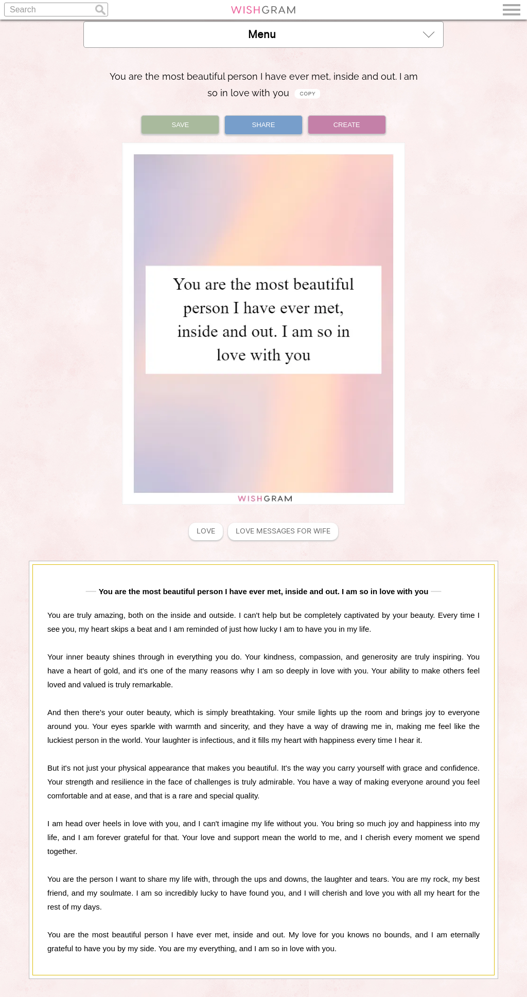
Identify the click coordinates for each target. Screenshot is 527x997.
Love (206, 531)
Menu (341, 34)
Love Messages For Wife (283, 531)
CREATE (346, 125)
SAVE (180, 125)
